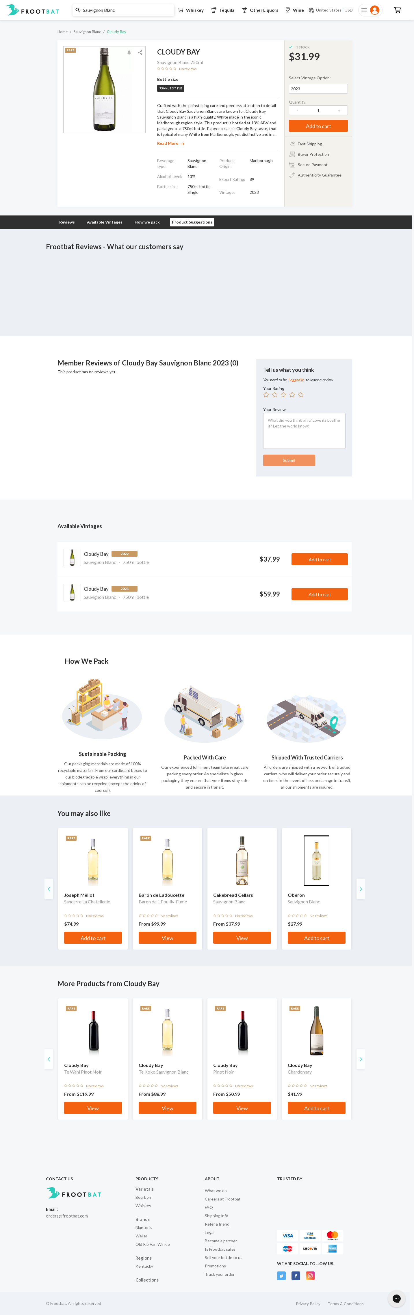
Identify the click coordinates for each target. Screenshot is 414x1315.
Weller (141, 1235)
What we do (216, 1190)
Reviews (67, 222)
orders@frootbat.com (67, 1215)
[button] (205, 10)
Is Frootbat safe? (220, 1249)
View (167, 938)
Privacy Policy (308, 1303)
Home (62, 31)
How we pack (147, 222)
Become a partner (221, 1240)
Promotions (215, 1265)
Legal (209, 1232)
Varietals (144, 1189)
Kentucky (144, 1266)
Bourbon (143, 1197)
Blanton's (143, 1227)
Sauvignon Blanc (87, 31)
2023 (295, 88)
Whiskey (143, 1205)
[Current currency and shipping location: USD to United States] (330, 10)
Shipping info (216, 1215)
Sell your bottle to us (223, 1257)
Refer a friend (217, 1224)
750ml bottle (170, 88)
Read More (170, 143)
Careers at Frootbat (223, 1198)
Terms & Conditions (346, 1303)
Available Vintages (104, 222)
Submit (289, 460)
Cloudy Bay (116, 31)
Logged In (296, 380)
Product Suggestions (192, 222)
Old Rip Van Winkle (152, 1244)
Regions (143, 1257)
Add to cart (318, 126)
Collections (147, 1279)
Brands (142, 1219)
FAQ (209, 1207)
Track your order (220, 1274)
